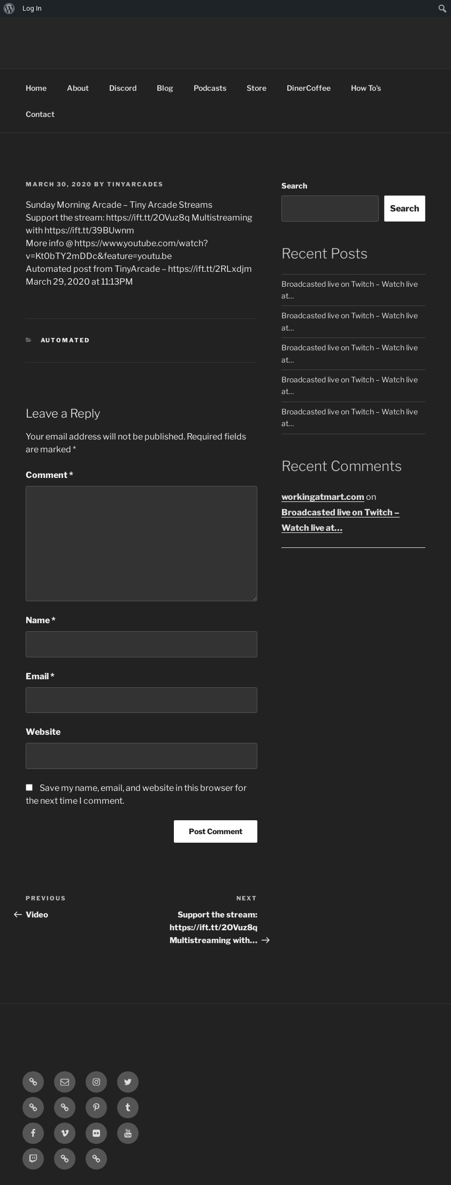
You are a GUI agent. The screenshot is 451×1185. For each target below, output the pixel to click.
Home (36, 87)
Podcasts (210, 87)
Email (40, 676)
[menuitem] (9, 8)
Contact (40, 114)
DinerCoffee (309, 87)
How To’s (366, 87)
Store (256, 87)
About (78, 87)
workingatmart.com (322, 497)
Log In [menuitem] (32, 8)
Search (294, 185)
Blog (165, 87)
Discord (122, 87)
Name (41, 620)
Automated (65, 340)
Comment (49, 475)
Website (43, 732)
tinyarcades (135, 184)
